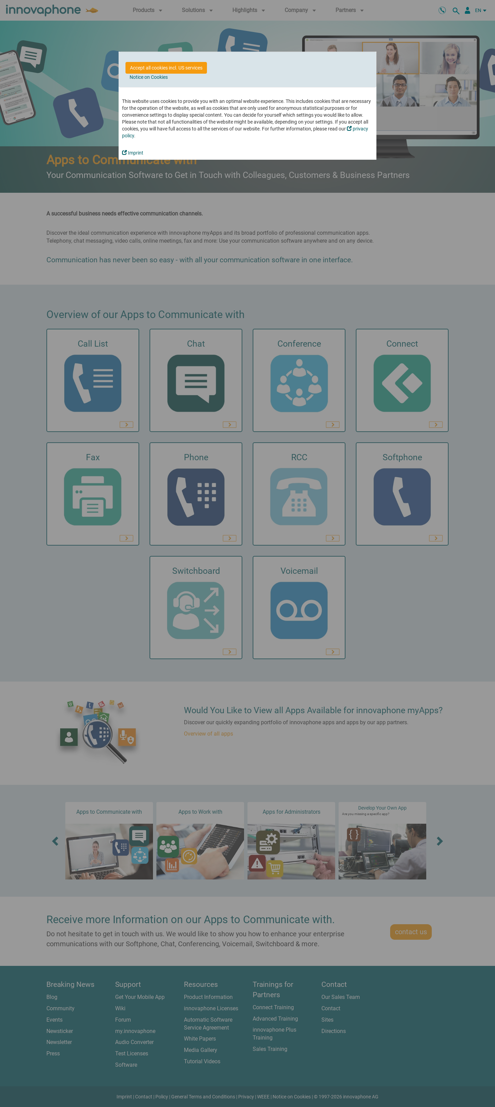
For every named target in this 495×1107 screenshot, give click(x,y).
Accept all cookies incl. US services (166, 68)
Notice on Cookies (149, 77)
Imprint (132, 153)
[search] (457, 10)
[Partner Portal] (467, 10)
